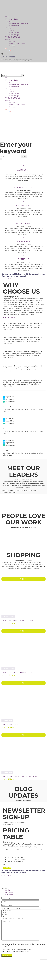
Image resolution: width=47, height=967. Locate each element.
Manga (21, 914)
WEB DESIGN (23, 170)
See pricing (7, 868)
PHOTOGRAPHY (23, 223)
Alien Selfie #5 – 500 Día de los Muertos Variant (19, 776)
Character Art (21, 911)
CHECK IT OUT (6, 279)
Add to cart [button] (7, 720)
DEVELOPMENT (23, 241)
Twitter (8, 890)
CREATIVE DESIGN (23, 188)
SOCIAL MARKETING (23, 205)
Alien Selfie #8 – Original (10, 724)
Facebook (9, 892)
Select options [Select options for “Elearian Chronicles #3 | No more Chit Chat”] (8, 668)
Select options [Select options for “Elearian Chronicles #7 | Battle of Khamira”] (8, 616)
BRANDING (23, 259)
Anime (21, 916)
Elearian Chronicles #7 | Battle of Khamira (17, 621)
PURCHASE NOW (9, 317)
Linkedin (9, 895)
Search (23, 156)
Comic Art (21, 912)
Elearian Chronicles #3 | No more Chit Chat (17, 673)
